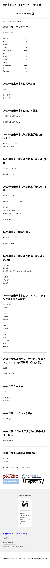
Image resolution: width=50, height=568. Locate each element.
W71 (4, 338)
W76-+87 (6, 344)
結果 (10, 25)
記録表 (5, 311)
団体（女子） (7, 102)
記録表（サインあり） (10, 377)
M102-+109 (6, 350)
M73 (4, 329)
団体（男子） (7, 99)
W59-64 (5, 332)
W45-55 (5, 323)
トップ (4, 25)
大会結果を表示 (8, 422)
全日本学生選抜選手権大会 (11, 126)
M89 (4, 341)
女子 (17, 36)
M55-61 (5, 320)
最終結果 (6, 272)
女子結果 (6, 465)
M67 (4, 326)
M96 (4, 347)
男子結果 (6, 462)
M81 (4, 335)
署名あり (22, 205)
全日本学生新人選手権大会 (11, 120)
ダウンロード (7, 223)
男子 (12, 36)
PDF (25, 42)
